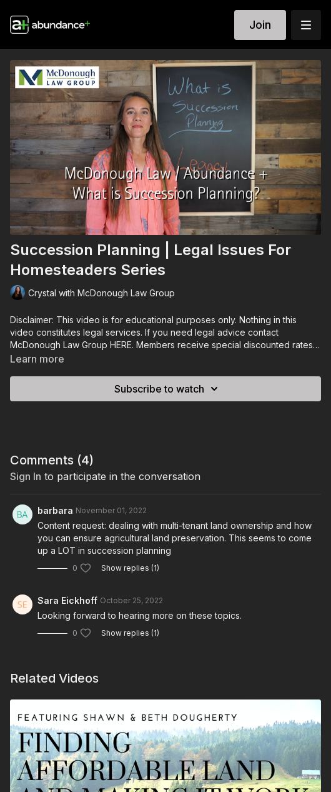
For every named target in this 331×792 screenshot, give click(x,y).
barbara (55, 510)
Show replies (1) (130, 568)
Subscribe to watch (168, 388)
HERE (121, 344)
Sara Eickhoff (67, 600)
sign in (25, 476)
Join (260, 24)
